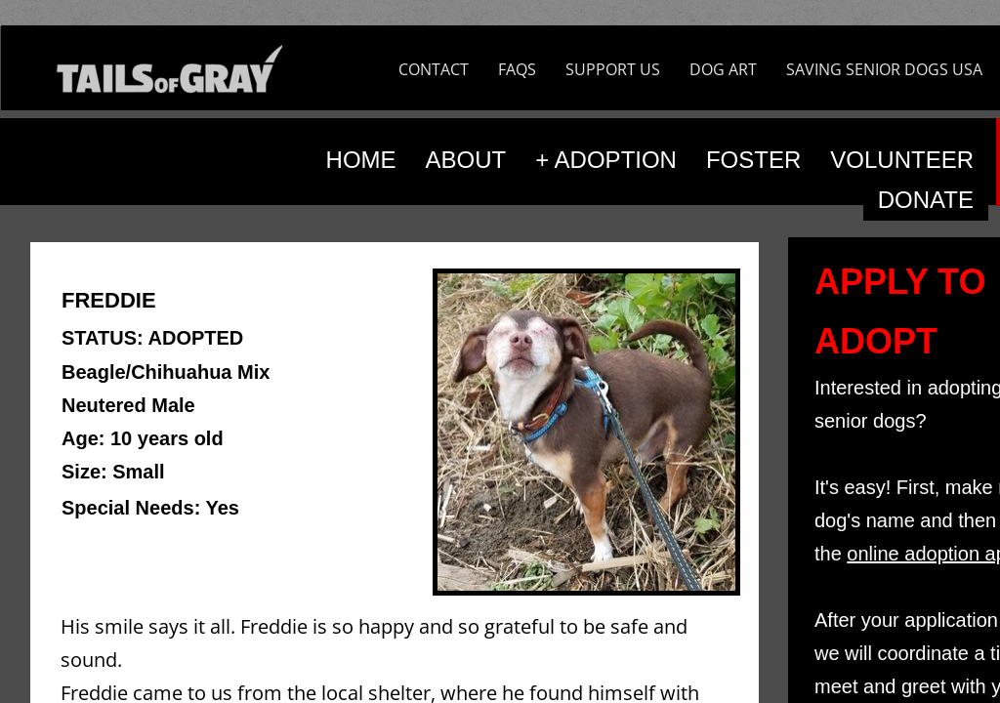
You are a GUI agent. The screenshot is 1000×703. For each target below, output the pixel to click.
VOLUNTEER (902, 159)
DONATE (926, 199)
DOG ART (723, 69)
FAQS (517, 69)
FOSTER (753, 159)
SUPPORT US (612, 69)
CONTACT (433, 69)
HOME (361, 159)
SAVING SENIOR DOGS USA (884, 69)
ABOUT (466, 159)
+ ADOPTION (606, 159)
